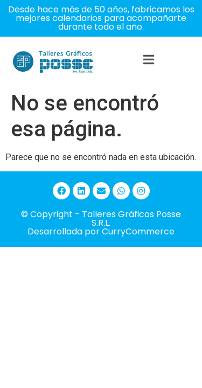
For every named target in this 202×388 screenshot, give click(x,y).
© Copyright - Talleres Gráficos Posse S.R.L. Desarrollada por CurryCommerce (101, 223)
